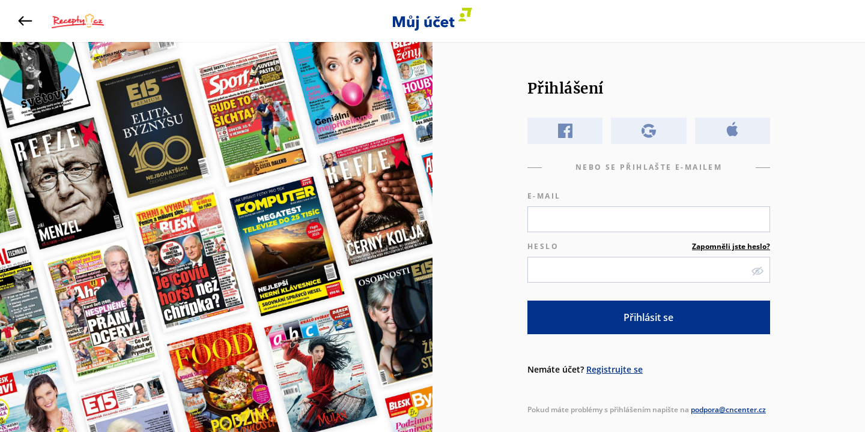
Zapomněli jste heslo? (731, 246)
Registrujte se (614, 369)
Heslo (648, 246)
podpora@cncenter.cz (728, 409)
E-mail (543, 196)
